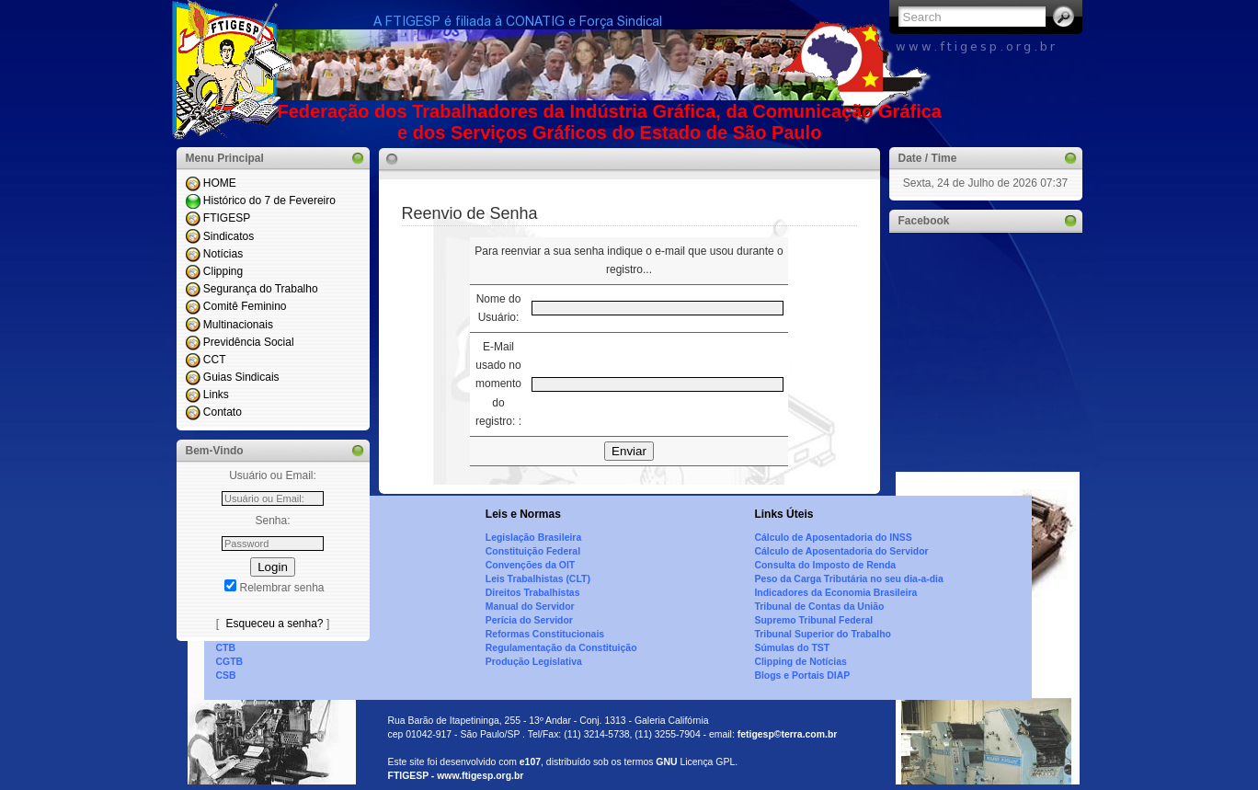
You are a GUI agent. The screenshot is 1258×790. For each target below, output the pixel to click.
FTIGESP (226, 218)
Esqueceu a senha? (274, 623)
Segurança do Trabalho (260, 288)
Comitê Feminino (245, 306)
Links (216, 394)
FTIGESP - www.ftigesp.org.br (456, 776)
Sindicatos (228, 236)
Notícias (223, 253)
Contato (222, 412)
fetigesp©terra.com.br (788, 734)
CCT (214, 359)
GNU (666, 762)
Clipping (223, 271)
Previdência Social (248, 342)
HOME (219, 183)
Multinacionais (238, 324)
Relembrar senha (281, 587)
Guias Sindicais (241, 377)
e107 (530, 762)
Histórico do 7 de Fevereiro (269, 200)
